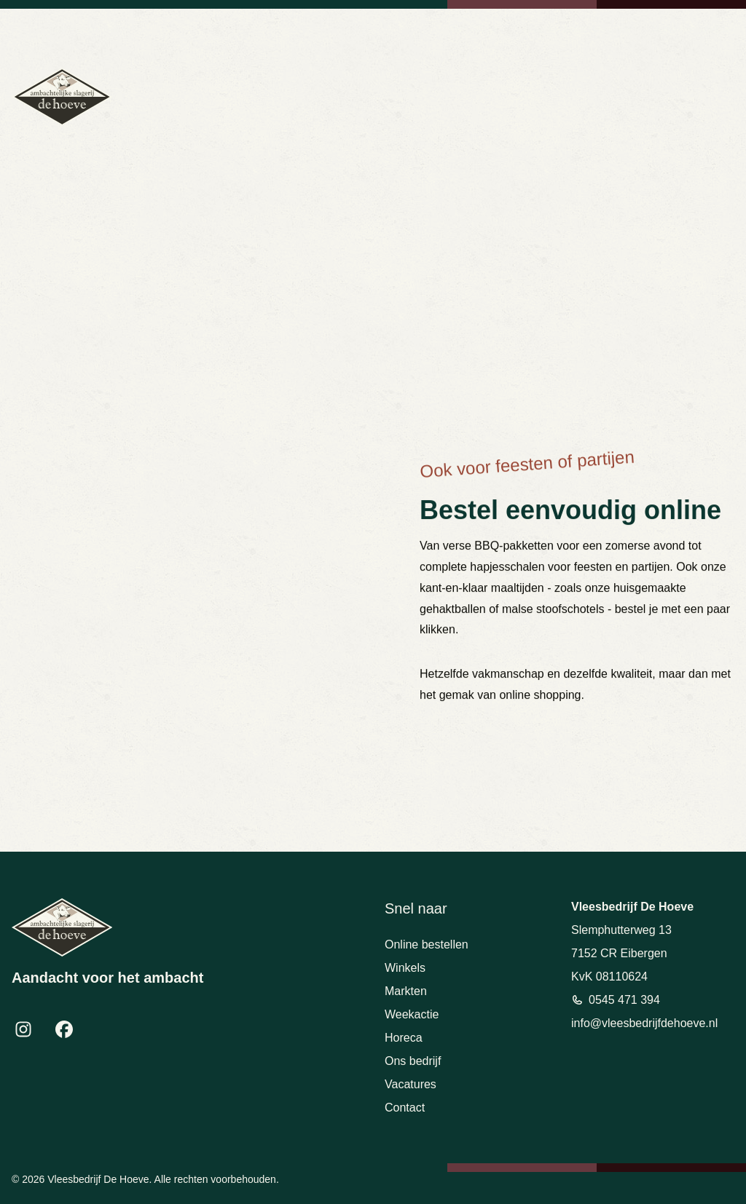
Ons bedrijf (413, 1061)
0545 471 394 (474, 29)
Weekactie (412, 1014)
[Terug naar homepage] (62, 97)
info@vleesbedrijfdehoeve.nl (577, 29)
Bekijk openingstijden (693, 29)
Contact (405, 1107)
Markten (406, 991)
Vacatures (410, 1084)
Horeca (404, 1037)
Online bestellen (426, 944)
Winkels (405, 968)
